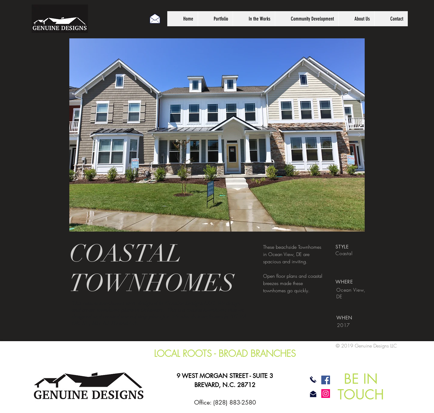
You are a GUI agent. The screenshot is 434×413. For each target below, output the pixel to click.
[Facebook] (325, 380)
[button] (217, 135)
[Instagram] (325, 393)
